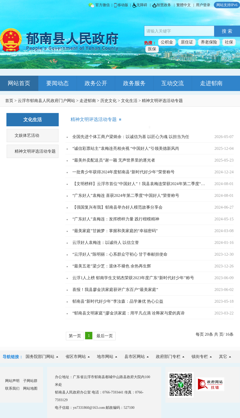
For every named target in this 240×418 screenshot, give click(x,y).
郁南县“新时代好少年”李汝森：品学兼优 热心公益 (117, 301)
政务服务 (134, 83)
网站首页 (19, 83)
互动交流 (172, 83)
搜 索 (227, 31)
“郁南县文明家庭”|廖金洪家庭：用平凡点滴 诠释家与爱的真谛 (128, 313)
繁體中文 (183, 5)
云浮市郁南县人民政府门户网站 (46, 100)
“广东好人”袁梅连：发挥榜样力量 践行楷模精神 (115, 219)
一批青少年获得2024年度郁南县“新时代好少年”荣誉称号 (123, 172)
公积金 (167, 42)
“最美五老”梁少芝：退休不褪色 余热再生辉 (111, 266)
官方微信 (99, 5)
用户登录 (203, 5)
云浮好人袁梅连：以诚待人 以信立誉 (105, 242)
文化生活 (129, 100)
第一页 (75, 336)
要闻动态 (57, 83)
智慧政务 (161, 5)
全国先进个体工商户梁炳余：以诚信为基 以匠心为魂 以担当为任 (130, 136)
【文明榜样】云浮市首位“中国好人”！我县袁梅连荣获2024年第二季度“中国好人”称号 (138, 184)
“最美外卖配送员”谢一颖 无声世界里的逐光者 (113, 160)
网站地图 (30, 388)
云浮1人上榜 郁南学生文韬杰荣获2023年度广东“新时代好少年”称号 (133, 278)
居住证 (187, 42)
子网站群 (30, 381)
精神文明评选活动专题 (162, 100)
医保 (152, 49)
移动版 (121, 5)
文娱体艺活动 (27, 135)
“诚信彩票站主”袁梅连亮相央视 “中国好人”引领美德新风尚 (125, 148)
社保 (229, 42)
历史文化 (108, 100)
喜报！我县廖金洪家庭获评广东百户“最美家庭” (115, 289)
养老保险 (209, 42)
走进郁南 (211, 83)
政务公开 (96, 83)
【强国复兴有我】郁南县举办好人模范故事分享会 (117, 207)
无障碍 (140, 5)
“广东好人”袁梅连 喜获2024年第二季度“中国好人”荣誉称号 (125, 195)
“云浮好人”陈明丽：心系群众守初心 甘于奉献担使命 (119, 254)
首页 (9, 100)
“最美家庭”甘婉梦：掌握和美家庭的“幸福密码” (114, 231)
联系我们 (12, 388)
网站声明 (12, 381)
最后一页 (104, 336)
